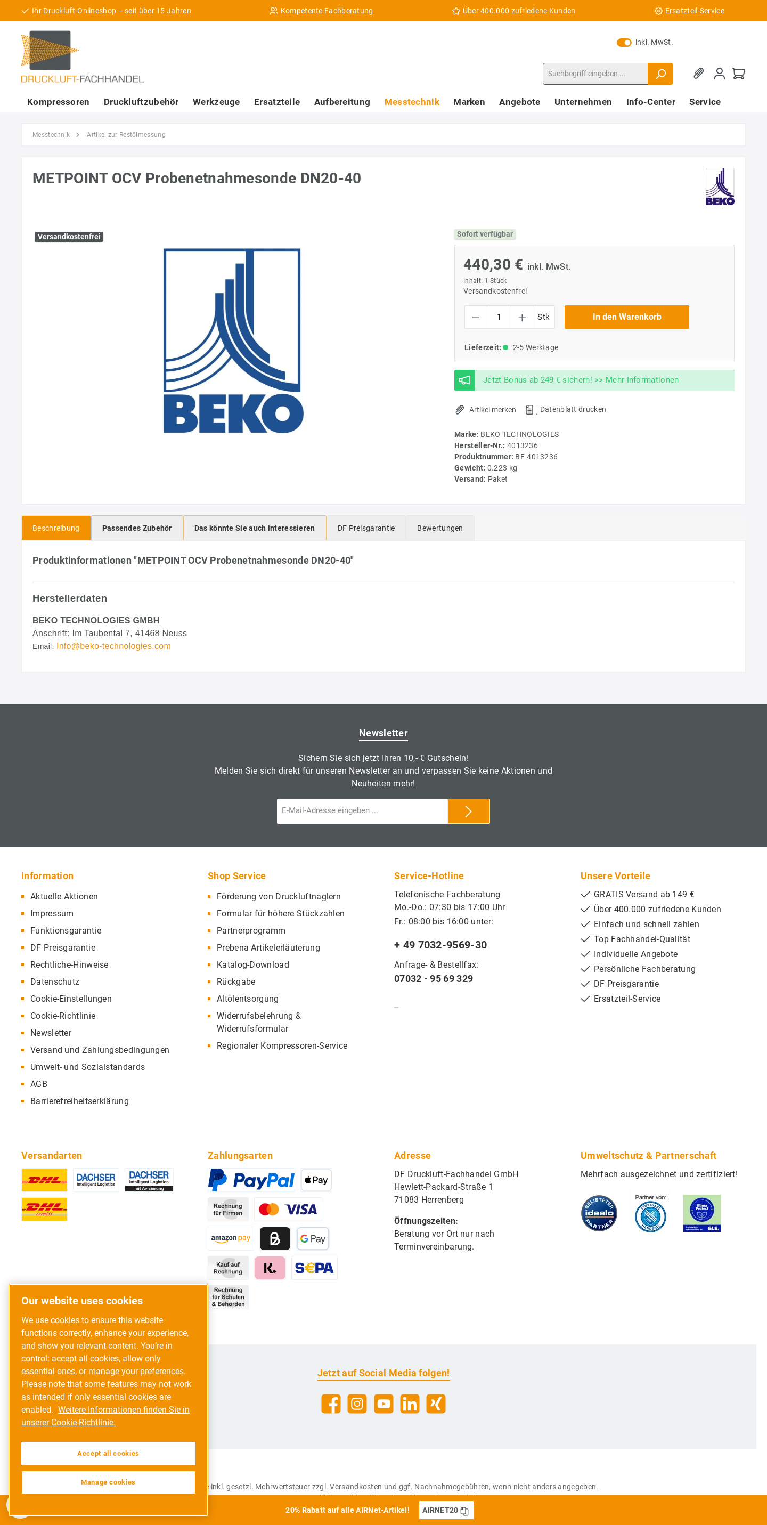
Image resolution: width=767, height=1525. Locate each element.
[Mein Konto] (720, 74)
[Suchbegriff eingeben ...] (595, 74)
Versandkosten (356, 1486)
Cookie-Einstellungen (71, 999)
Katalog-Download (253, 965)
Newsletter (50, 1033)
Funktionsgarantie (65, 931)
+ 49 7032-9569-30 (440, 944)
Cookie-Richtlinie (62, 1016)
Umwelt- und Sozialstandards (87, 1067)
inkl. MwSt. (645, 42)
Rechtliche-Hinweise (69, 965)
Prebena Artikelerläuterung (268, 948)
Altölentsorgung (248, 999)
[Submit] (468, 811)
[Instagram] (357, 1404)
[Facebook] (331, 1404)
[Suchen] (660, 74)
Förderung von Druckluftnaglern (279, 896)
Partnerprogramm (251, 931)
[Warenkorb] (739, 74)
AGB (38, 1084)
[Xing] (436, 1404)
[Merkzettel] (700, 74)
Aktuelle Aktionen (64, 896)
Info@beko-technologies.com (113, 646)
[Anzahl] (499, 317)
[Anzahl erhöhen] (522, 317)
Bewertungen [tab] (440, 528)
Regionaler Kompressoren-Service (282, 1046)
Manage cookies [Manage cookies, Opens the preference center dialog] (108, 1482)
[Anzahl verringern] (475, 317)
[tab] (56, 527)
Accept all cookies (108, 1453)
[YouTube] (384, 1404)
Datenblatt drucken (573, 409)
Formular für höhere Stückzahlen (281, 913)
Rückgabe (236, 982)
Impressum (52, 913)
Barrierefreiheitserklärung (79, 1101)
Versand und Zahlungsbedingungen (99, 1050)
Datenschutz (54, 982)
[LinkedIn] (410, 1404)
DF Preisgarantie (62, 948)
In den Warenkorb (627, 317)
